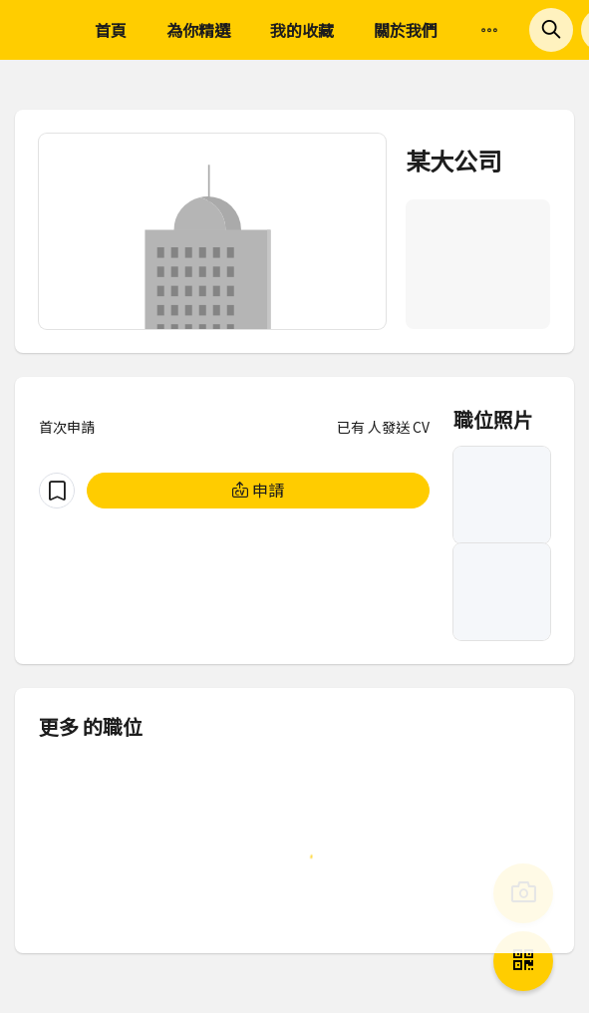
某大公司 (453, 160)
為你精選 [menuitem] (198, 30)
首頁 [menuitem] (111, 30)
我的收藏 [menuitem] (302, 30)
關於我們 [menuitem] (406, 30)
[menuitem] (489, 31)
